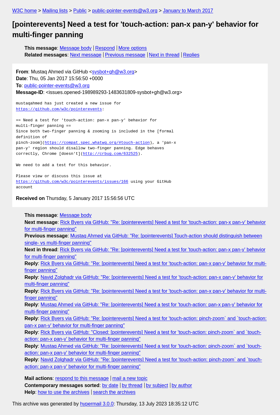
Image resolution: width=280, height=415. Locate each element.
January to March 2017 (188, 10)
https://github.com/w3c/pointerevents (59, 109)
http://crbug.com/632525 (110, 154)
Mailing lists (55, 10)
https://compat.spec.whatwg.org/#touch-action (97, 143)
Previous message (125, 54)
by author (182, 385)
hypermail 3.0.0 (96, 403)
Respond (105, 48)
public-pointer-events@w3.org (124, 10)
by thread (132, 385)
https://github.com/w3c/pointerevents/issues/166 (72, 182)
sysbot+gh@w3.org (113, 71)
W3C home (24, 10)
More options (133, 48)
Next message (85, 54)
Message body (76, 48)
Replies (191, 54)
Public (80, 10)
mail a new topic (130, 378)
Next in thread (164, 54)
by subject (157, 385)
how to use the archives (63, 392)
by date (110, 385)
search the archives (114, 392)
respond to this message (81, 378)
